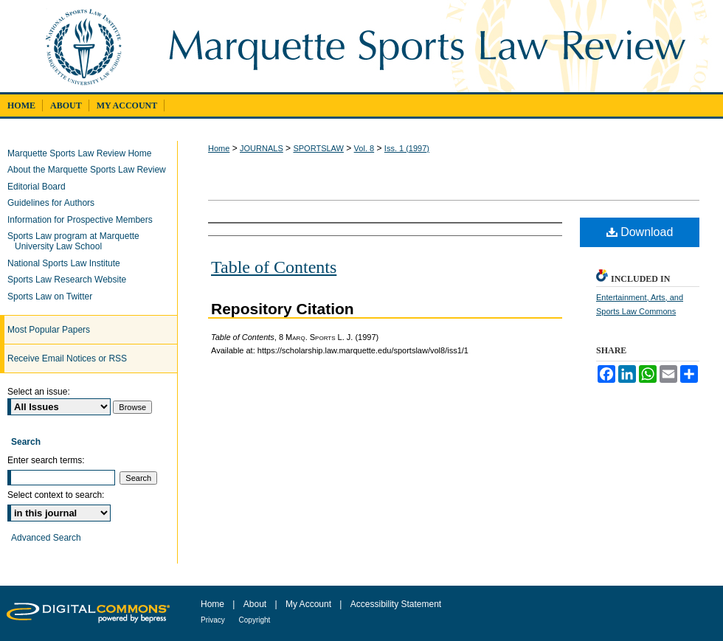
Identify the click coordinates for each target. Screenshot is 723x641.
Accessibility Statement (395, 604)
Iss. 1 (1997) (406, 148)
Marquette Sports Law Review (437, 46)
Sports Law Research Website (70, 279)
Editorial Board (40, 186)
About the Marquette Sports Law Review (90, 169)
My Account (309, 604)
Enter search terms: (46, 460)
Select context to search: (55, 495)
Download (640, 232)
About (256, 604)
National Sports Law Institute (67, 263)
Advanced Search (46, 538)
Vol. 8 (364, 148)
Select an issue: (38, 392)
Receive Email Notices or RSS (67, 358)
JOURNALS (261, 148)
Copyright (255, 620)
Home (218, 148)
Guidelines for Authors (54, 203)
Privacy (214, 620)
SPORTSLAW (318, 148)
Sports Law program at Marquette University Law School (77, 241)
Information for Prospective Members (84, 220)
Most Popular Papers (48, 330)
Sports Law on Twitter (53, 296)
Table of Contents (273, 267)
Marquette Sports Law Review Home (83, 153)
